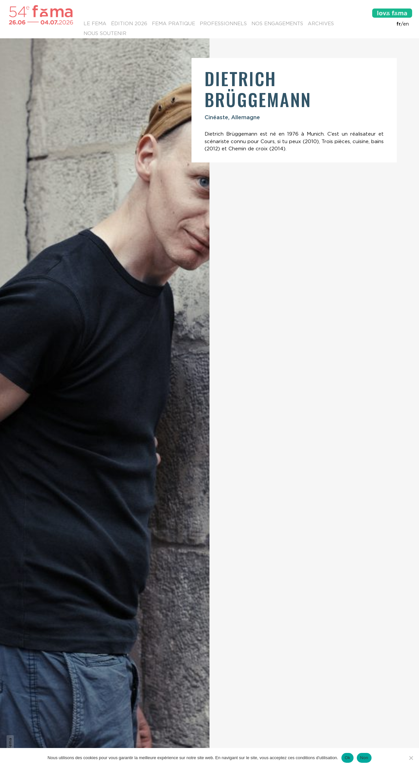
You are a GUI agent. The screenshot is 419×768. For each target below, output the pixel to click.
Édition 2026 (129, 24)
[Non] (411, 758)
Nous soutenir (104, 33)
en (406, 24)
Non (364, 757)
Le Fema (94, 24)
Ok (347, 757)
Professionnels (223, 24)
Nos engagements (277, 24)
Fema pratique (173, 24)
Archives (321, 24)
